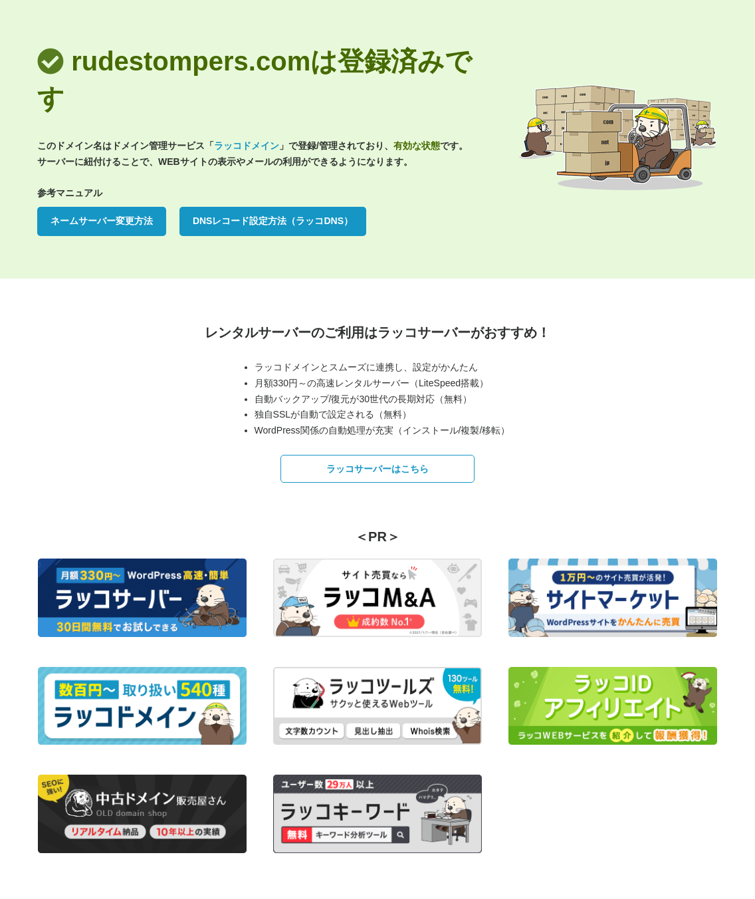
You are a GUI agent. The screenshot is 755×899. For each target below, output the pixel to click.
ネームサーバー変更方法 (102, 220)
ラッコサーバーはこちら (377, 468)
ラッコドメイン (246, 145)
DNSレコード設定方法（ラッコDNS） (273, 220)
